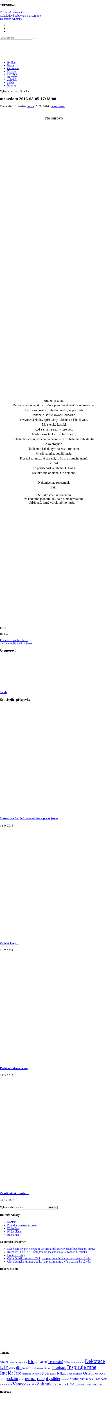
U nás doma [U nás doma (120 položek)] (100, 1378)
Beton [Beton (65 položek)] (11, 1362)
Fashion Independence (14, 1068)
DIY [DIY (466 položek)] (4, 1367)
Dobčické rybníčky (11, 18)
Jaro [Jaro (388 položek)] (17, 1372)
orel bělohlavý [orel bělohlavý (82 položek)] (75, 1373)
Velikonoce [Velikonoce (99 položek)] (6, 1384)
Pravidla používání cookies (22, 1225)
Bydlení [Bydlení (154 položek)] (42, 1362)
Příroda (11, 71)
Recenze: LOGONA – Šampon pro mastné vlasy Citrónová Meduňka (47, 1251)
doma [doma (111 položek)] (12, 1367)
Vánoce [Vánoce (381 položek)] (19, 1383)
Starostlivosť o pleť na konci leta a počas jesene (29, 818)
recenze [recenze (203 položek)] (30, 1379)
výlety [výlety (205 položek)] (31, 1384)
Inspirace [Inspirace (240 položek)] (59, 1367)
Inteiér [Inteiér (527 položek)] (6, 1373)
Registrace (13, 1234)
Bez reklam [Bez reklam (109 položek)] (20, 1361)
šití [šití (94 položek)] (100, 1384)
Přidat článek (14, 1231)
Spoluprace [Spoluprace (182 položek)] (77, 1379)
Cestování (13, 68)
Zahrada (12, 79)
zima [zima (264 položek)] (71, 1384)
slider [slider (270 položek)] (55, 1378)
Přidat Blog (13, 1228)
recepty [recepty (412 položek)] (44, 1378)
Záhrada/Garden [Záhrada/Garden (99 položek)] (83, 1384)
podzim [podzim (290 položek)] (12, 1378)
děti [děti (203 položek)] (19, 1368)
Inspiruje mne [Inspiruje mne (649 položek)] (81, 1367)
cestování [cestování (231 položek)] (55, 1361)
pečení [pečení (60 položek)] (2, 1379)
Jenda (30, 106)
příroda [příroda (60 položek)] (21, 1379)
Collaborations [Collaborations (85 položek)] (71, 1362)
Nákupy (11, 85)
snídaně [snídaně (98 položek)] (65, 1379)
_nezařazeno (58, 106)
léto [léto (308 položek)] (43, 1373)
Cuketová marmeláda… (13, 12)
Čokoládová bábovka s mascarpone (20, 15)
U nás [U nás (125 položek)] (89, 1379)
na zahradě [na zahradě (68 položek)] (51, 1374)
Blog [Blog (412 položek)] (32, 1361)
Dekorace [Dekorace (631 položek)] (95, 1361)
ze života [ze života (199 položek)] (59, 1384)
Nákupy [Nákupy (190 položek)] (62, 1373)
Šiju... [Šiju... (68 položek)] (95, 1385)
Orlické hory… (9, 943)
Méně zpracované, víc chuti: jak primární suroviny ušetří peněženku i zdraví (51, 1248)
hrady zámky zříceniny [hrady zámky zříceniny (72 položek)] (41, 1368)
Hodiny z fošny (16, 1255)
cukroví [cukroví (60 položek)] (81, 1362)
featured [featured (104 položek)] (26, 1367)
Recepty (12, 76)
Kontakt (12, 1221)
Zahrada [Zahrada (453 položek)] (44, 1384)
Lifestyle (12, 73)
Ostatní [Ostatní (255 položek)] (89, 1373)
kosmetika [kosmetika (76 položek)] (26, 1374)
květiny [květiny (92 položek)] (36, 1373)
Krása (10, 65)
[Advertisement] (37, 161)
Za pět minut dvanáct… (14, 1193)
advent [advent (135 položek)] (4, 1362)
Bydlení (11, 62)
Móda (10, 82)
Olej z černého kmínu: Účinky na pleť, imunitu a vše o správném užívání (49, 1258)
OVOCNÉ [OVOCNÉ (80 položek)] (100, 1374)
